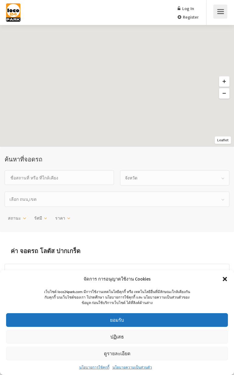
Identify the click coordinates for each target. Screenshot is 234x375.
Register (188, 16)
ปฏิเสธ (117, 337)
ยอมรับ (117, 320)
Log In (186, 8)
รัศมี (38, 218)
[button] (225, 279)
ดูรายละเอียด (117, 353)
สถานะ (14, 218)
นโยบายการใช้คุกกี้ (94, 367)
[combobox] (174, 178)
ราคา (60, 218)
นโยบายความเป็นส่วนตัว (132, 367)
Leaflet (223, 140)
